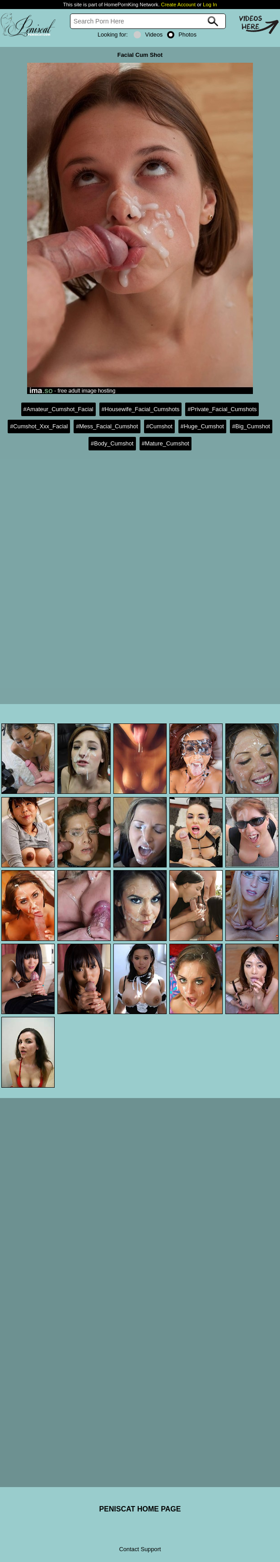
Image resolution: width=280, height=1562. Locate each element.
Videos (148, 34)
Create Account (178, 4)
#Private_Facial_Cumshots (222, 409)
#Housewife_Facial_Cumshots (141, 409)
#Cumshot (159, 426)
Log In (210, 4)
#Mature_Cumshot (165, 443)
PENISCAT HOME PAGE (140, 1509)
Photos (181, 34)
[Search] (148, 21)
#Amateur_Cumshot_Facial (58, 409)
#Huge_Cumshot (202, 426)
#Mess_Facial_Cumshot (107, 426)
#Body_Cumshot (112, 443)
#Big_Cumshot (251, 426)
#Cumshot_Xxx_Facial (39, 426)
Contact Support (140, 1549)
